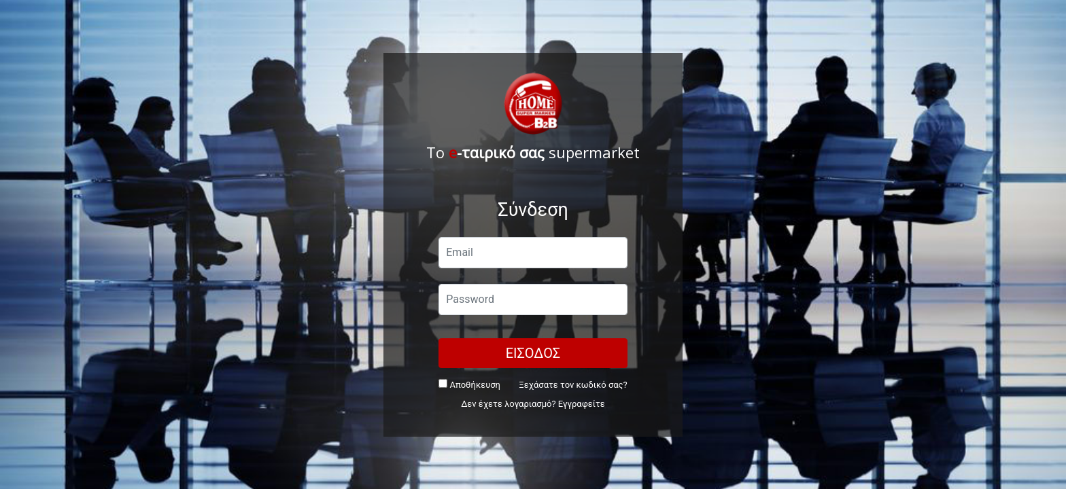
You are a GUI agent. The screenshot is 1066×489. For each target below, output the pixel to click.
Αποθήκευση (469, 384)
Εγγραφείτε (581, 404)
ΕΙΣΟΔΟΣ (533, 353)
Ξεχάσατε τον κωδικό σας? (573, 385)
